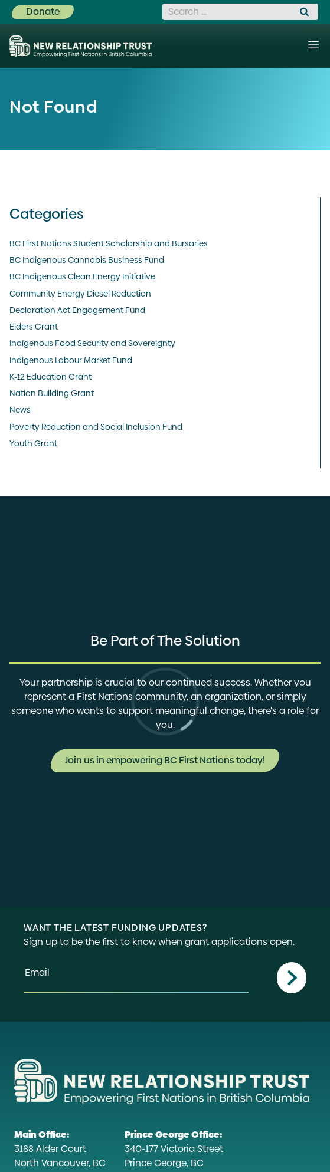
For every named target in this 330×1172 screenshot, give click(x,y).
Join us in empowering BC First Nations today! (165, 760)
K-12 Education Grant (50, 377)
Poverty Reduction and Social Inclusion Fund (95, 427)
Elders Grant (33, 326)
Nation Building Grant (51, 393)
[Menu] (313, 45)
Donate (43, 11)
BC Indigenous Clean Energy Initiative (82, 276)
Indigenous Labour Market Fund (70, 360)
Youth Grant (33, 443)
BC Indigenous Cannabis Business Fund (86, 260)
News (20, 410)
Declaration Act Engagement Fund (77, 310)
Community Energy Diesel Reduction (80, 293)
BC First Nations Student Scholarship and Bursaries (108, 243)
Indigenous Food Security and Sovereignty (92, 343)
